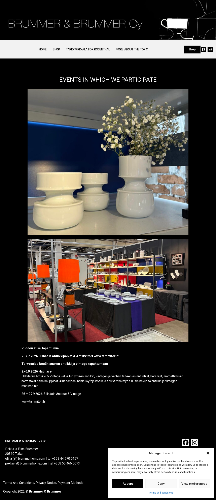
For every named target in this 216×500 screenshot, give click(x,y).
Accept (128, 483)
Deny (161, 483)
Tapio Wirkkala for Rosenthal (88, 49)
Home (43, 49)
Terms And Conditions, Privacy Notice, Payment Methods (43, 483)
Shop (56, 49)
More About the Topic (132, 49)
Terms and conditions (161, 492)
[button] (208, 453)
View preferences (194, 483)
